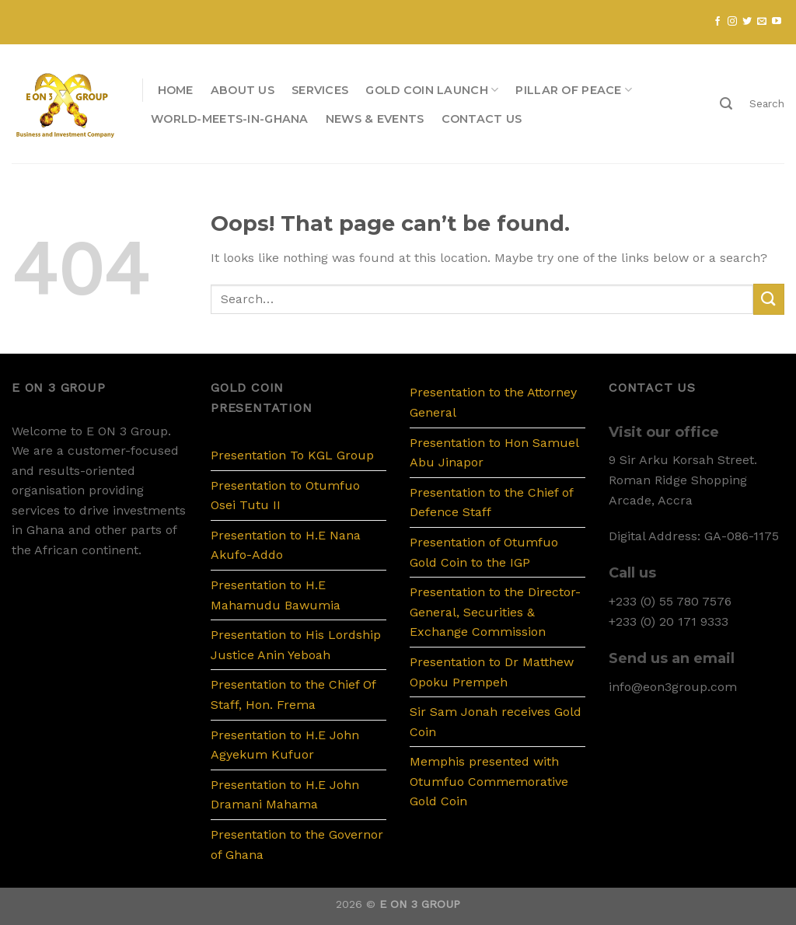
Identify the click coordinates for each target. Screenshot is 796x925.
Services (320, 90)
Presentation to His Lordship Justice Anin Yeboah (296, 644)
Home (176, 90)
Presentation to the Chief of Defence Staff (491, 502)
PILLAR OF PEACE (573, 89)
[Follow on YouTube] (776, 21)
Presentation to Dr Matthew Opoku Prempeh (492, 671)
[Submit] (768, 299)
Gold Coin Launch (431, 89)
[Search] (726, 104)
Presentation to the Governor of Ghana (297, 844)
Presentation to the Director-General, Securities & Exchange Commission (495, 612)
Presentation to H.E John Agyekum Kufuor (285, 745)
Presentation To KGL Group (292, 455)
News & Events (375, 119)
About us (242, 90)
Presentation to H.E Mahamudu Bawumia (275, 595)
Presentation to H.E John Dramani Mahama (285, 794)
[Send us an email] (761, 21)
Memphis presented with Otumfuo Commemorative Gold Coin (489, 781)
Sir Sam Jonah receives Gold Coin (495, 721)
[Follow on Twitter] (747, 21)
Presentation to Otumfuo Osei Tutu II (285, 495)
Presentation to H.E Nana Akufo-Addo (286, 545)
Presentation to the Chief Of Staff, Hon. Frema (293, 694)
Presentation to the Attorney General (493, 402)
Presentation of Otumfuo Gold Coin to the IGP (484, 552)
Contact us (482, 119)
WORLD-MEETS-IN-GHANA (230, 119)
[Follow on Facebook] (717, 21)
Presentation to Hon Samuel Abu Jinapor (494, 452)
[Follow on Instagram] (732, 21)
